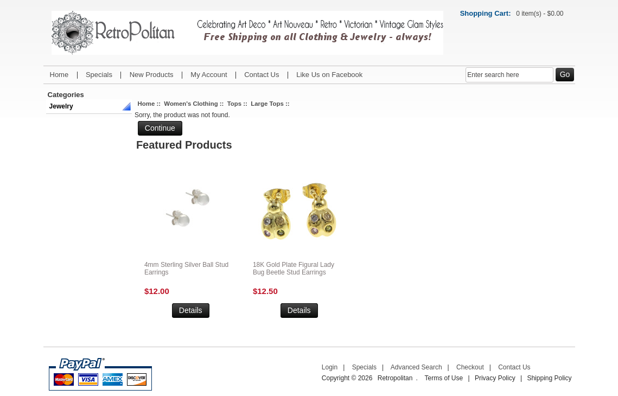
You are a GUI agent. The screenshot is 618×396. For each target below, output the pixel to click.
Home (59, 75)
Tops (234, 103)
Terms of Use (443, 378)
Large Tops (267, 103)
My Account (208, 75)
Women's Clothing (191, 103)
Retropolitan (395, 378)
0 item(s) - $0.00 (539, 13)
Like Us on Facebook (329, 75)
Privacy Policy (495, 378)
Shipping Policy (549, 378)
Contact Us (261, 75)
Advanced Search (416, 367)
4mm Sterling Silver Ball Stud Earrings (186, 268)
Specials (99, 75)
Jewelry (61, 106)
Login (329, 367)
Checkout (470, 367)
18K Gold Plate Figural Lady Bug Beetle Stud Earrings (293, 268)
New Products (152, 75)
